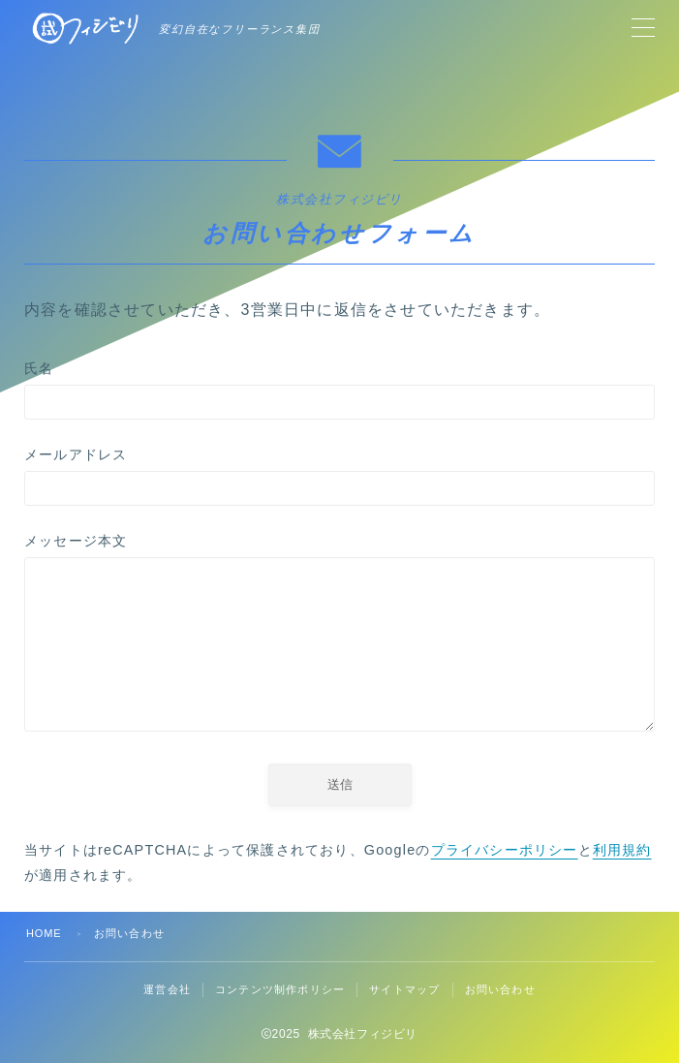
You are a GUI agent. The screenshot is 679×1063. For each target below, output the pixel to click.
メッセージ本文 (339, 636)
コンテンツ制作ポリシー (280, 989)
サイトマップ (404, 989)
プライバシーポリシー (504, 850)
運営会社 (167, 989)
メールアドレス (339, 476)
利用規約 (622, 850)
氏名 (339, 390)
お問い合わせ (500, 989)
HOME (44, 933)
